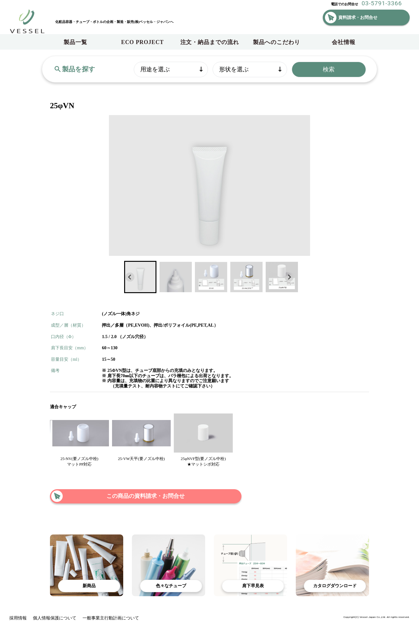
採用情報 (18, 618)
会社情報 (343, 42)
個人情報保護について (54, 618)
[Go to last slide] (129, 277)
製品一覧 (75, 42)
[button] (140, 277)
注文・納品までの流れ (209, 42)
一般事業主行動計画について (111, 618)
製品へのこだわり (276, 42)
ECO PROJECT (142, 42)
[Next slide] (289, 277)
